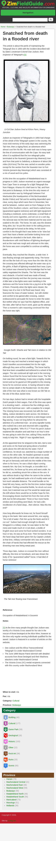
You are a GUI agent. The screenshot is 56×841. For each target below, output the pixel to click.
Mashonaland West (14, 788)
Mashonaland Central (15, 782)
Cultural (16, 701)
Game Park (13, 729)
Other (10, 747)
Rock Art (12, 753)
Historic (11, 741)
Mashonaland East (14, 785)
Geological (13, 735)
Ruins (11, 759)
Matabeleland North (15, 794)
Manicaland (11, 800)
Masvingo (10, 802)
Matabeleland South (15, 797)
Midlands (10, 805)
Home (3, 27)
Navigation (28, 12)
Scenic (11, 765)
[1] (25, 55)
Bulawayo (10, 27)
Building (11, 717)
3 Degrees (12, 821)
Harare (9, 779)
